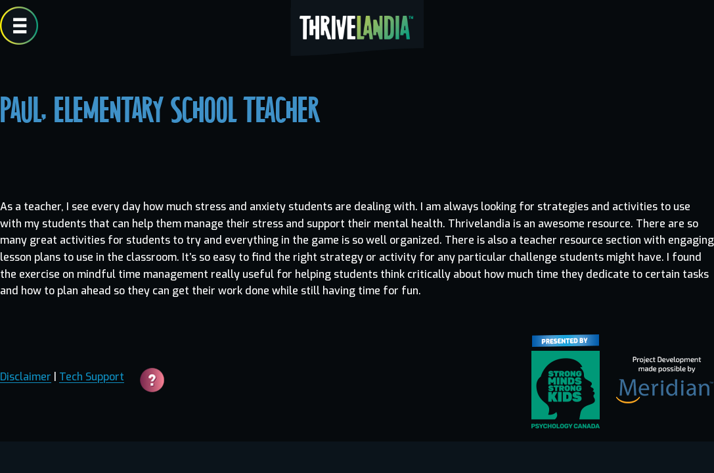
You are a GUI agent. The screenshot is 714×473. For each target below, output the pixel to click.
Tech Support (91, 377)
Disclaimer (25, 377)
